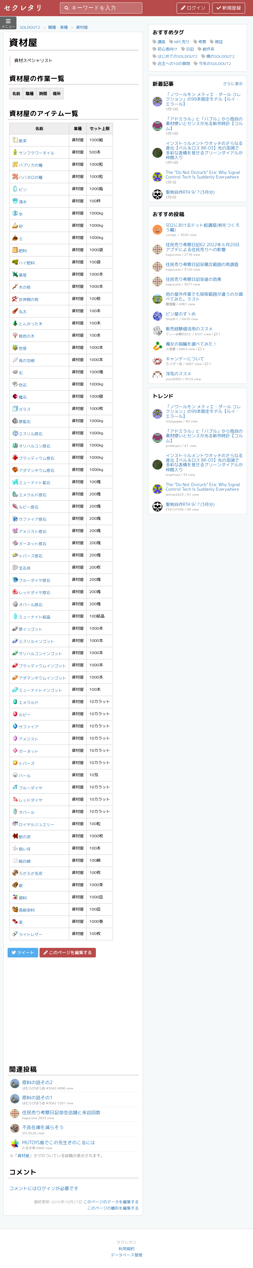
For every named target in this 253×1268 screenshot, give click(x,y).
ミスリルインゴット (33, 641)
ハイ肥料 (23, 263)
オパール (23, 812)
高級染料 (23, 910)
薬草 (19, 275)
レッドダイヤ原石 (31, 592)
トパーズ (23, 763)
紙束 (19, 141)
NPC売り (179, 42)
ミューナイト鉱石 (31, 482)
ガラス (21, 409)
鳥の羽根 (23, 360)
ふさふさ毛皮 (27, 873)
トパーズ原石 (27, 556)
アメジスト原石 (29, 531)
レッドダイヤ (27, 800)
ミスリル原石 (27, 434)
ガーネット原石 (29, 544)
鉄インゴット (27, 629)
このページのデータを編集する (111, 1202)
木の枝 (21, 287)
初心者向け (165, 49)
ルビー (21, 714)
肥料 (19, 250)
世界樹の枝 (25, 299)
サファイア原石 (29, 519)
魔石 (19, 397)
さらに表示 (233, 83)
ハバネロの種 (27, 177)
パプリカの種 (27, 165)
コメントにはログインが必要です (43, 1188)
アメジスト (25, 739)
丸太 (19, 312)
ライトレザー (27, 934)
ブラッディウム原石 (33, 458)
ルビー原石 (25, 507)
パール (21, 776)
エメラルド (25, 702)
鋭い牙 (21, 849)
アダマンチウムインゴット (39, 678)
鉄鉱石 (21, 421)
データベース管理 (126, 1255)
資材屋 (82, 27)
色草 (19, 348)
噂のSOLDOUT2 (218, 56)
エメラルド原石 (29, 495)
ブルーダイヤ (27, 788)
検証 (216, 42)
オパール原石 (27, 605)
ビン (19, 189)
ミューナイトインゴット (37, 690)
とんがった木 (27, 324)
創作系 (206, 49)
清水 (19, 202)
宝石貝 (21, 568)
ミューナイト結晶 (31, 617)
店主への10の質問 (171, 63)
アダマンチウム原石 (33, 470)
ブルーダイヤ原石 (31, 580)
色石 (19, 385)
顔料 (19, 898)
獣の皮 (21, 837)
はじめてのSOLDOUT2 (175, 56)
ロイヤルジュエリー (33, 824)
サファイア (25, 727)
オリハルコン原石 (31, 446)
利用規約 (126, 1248)
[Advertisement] (73, 1010)
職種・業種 (58, 27)
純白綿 (21, 861)
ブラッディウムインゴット (39, 666)
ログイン (193, 8)
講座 (159, 42)
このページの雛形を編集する (113, 1208)
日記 (187, 49)
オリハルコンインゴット (37, 653)
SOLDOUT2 (30, 27)
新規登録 (228, 8)
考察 (199, 42)
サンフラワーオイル (33, 153)
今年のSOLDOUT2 (212, 63)
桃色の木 (23, 336)
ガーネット (25, 751)
